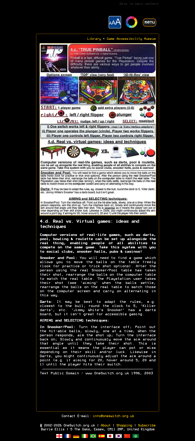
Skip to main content (138, 4)
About (105, 425)
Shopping (124, 425)
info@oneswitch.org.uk (113, 416)
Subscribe (146, 425)
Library (94, 39)
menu (149, 22)
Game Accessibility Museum (131, 39)
